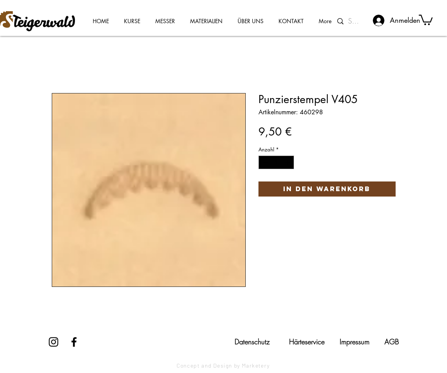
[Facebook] (74, 342)
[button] (426, 19)
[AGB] (391, 341)
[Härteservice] (307, 341)
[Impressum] (355, 341)
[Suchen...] (355, 21)
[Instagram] (53, 342)
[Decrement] (264, 162)
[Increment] (288, 162)
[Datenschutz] (252, 341)
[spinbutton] (276, 162)
